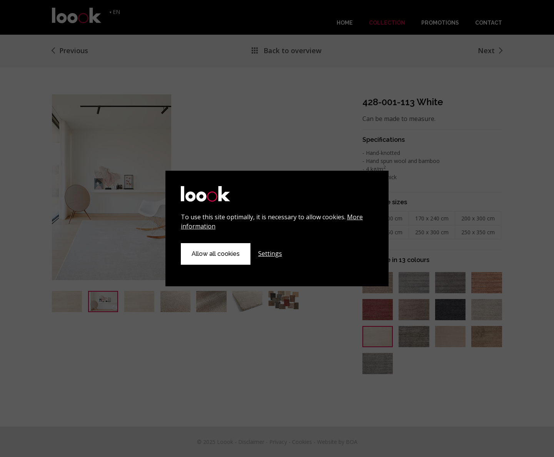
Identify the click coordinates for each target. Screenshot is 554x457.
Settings (270, 253)
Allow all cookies (216, 253)
